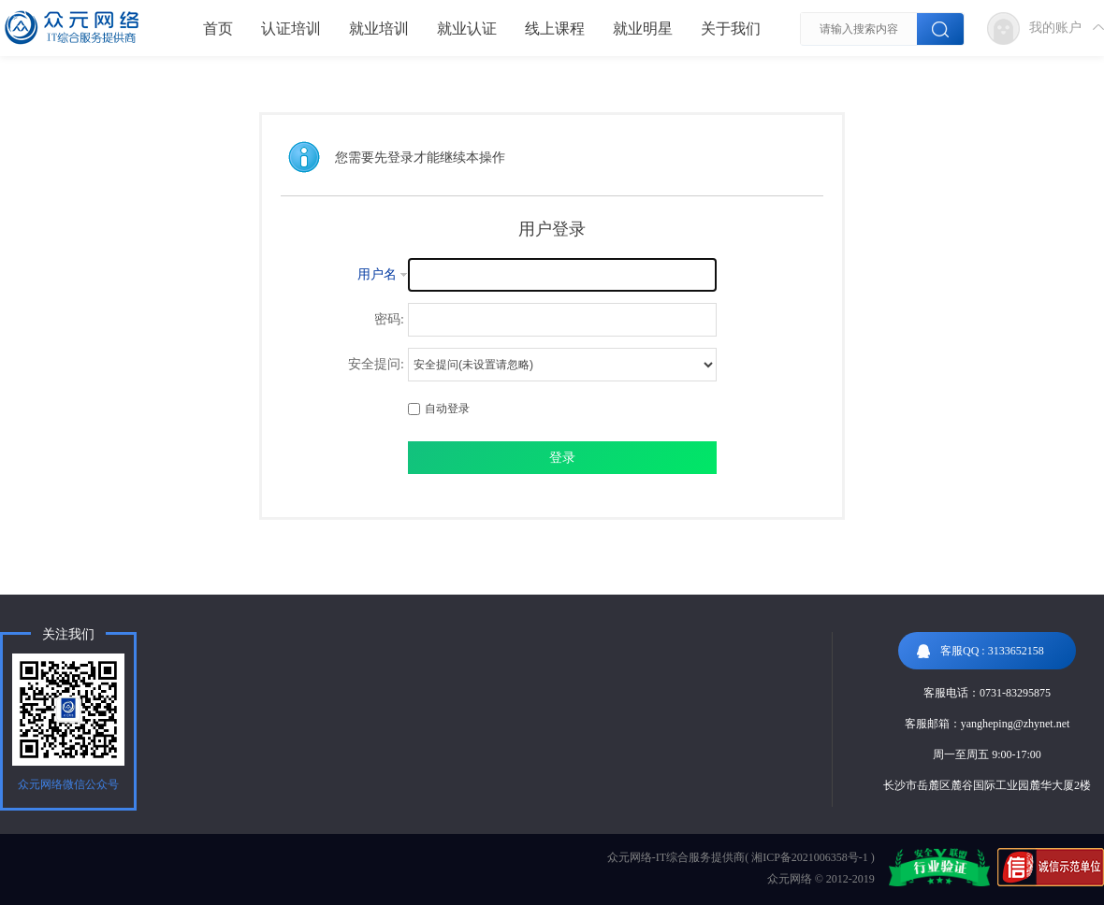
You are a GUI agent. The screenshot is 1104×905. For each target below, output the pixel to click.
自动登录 (439, 408)
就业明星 (643, 28)
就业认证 (467, 28)
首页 (218, 28)
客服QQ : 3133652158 (980, 651)
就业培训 (379, 28)
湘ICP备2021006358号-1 (809, 857)
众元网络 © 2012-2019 (821, 878)
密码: (389, 319)
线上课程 (555, 28)
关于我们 (731, 28)
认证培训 (291, 28)
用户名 (377, 274)
